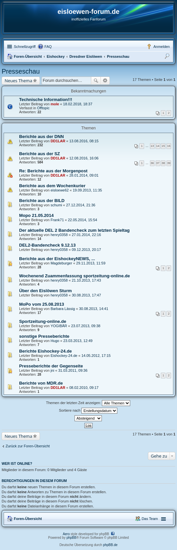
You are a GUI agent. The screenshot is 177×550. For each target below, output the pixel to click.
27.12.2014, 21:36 (80, 205)
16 (168, 146)
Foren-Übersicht (28, 56)
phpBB (71, 537)
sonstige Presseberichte (44, 336)
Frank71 (57, 220)
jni (52, 370)
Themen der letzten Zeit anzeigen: (88, 403)
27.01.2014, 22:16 (86, 235)
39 (168, 163)
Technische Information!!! (45, 99)
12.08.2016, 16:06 (84, 158)
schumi (56, 205)
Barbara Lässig (62, 309)
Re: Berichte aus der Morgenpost (53, 170)
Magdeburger (61, 263)
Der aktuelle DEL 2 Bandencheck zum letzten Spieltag (74, 230)
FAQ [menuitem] (48, 47)
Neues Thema (18, 81)
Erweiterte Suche (105, 81)
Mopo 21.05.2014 (36, 215)
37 (158, 163)
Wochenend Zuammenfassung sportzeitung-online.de (74, 275)
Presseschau (118, 56)
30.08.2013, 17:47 (86, 295)
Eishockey (56, 56)
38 (163, 163)
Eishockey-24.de (63, 356)
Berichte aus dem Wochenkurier (52, 185)
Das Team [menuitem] (150, 519)
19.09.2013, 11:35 (87, 190)
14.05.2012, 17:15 (96, 356)
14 (158, 146)
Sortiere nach (88, 411)
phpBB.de (110, 545)
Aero (66, 534)
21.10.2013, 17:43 (86, 280)
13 (152, 146)
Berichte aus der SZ (39, 153)
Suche (96, 81)
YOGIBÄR (58, 326)
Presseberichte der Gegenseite (51, 365)
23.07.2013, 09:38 (86, 326)
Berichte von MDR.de (41, 383)
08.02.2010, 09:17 (84, 388)
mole (54, 104)
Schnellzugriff (25, 47)
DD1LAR (57, 141)
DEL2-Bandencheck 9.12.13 (47, 245)
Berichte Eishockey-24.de (45, 351)
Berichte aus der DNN (41, 136)
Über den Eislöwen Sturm (45, 290)
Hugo (54, 341)
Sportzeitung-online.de (42, 321)
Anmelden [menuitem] (161, 47)
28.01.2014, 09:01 (84, 175)
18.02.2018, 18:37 (77, 104)
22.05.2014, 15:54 (82, 220)
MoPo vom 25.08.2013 (41, 304)
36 (152, 163)
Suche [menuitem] (168, 57)
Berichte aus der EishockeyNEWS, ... (57, 258)
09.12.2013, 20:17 (86, 250)
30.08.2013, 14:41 (93, 309)
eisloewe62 (59, 190)
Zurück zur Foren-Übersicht (28, 446)
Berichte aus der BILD (42, 200)
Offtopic (43, 108)
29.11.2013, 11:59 (90, 263)
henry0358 (59, 235)
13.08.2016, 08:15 (84, 141)
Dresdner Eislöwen (86, 56)
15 (163, 146)
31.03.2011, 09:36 (73, 370)
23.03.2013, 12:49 (78, 341)
